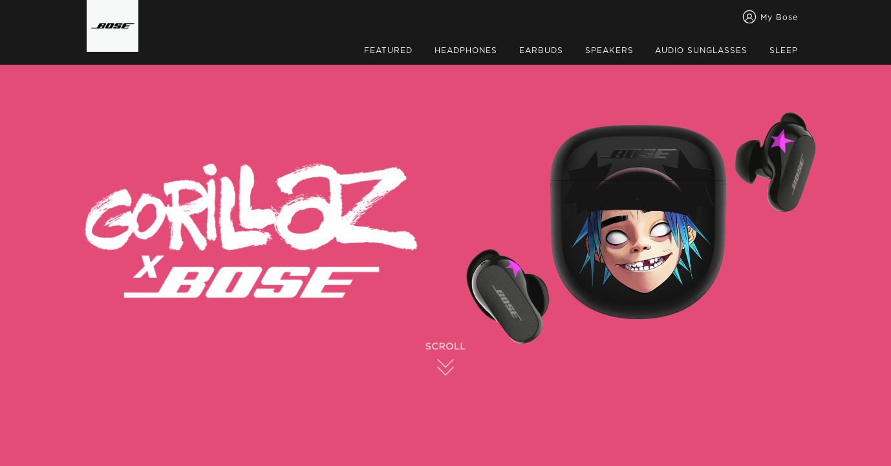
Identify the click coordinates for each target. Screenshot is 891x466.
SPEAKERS (609, 50)
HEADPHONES (466, 50)
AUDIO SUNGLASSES (701, 50)
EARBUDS (541, 50)
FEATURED (388, 50)
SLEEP (783, 50)
